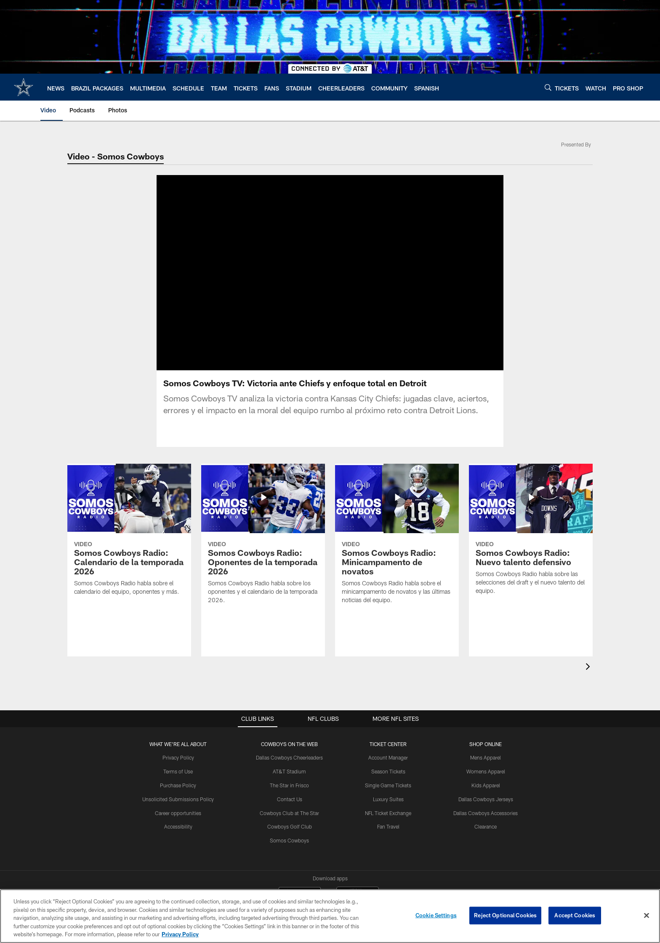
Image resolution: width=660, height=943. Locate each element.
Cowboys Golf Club (289, 826)
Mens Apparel (485, 757)
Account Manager (388, 757)
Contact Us (289, 799)
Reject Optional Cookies (505, 915)
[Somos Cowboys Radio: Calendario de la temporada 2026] (129, 535)
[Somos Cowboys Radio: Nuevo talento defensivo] (531, 534)
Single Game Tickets (388, 785)
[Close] (646, 915)
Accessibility (178, 826)
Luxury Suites (388, 799)
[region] (330, 916)
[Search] (548, 87)
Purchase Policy (178, 785)
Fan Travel (388, 826)
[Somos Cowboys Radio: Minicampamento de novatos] (397, 539)
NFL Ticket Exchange (388, 813)
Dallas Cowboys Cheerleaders (289, 757)
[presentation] (589, 667)
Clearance (485, 826)
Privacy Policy (178, 757)
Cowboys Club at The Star (289, 813)
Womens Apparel (485, 771)
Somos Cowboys (289, 840)
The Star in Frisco (289, 785)
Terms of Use (178, 771)
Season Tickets (388, 771)
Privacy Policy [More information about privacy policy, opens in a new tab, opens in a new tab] (180, 934)
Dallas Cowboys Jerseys (485, 799)
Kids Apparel (485, 785)
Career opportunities (178, 813)
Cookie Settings (436, 915)
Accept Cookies (574, 915)
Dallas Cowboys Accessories (485, 813)
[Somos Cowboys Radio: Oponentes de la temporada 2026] (263, 539)
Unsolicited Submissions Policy (178, 799)
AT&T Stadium (289, 771)
